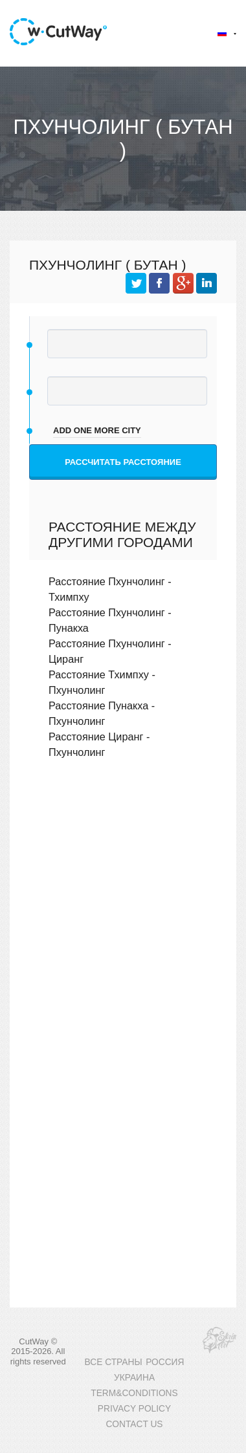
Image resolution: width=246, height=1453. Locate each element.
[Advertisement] (121, 912)
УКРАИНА (134, 1378)
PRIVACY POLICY (134, 1409)
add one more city (97, 430)
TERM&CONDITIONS (134, 1393)
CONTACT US (134, 1424)
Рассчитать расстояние (123, 462)
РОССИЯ (165, 1362)
